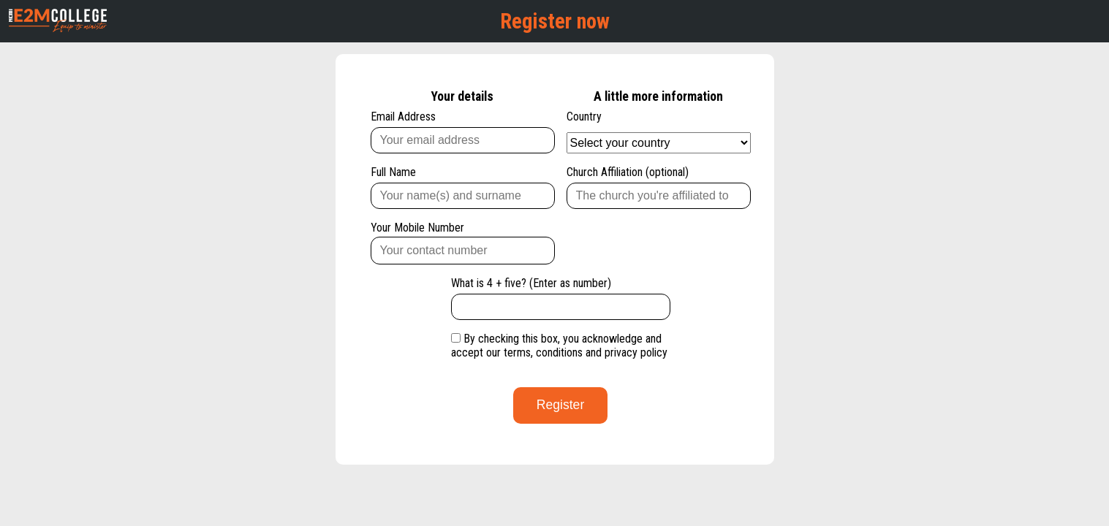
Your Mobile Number (463, 242)
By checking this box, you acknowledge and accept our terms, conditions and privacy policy (559, 345)
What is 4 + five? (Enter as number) (560, 298)
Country (659, 131)
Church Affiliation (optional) (659, 187)
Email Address (463, 131)
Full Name (463, 187)
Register (561, 404)
